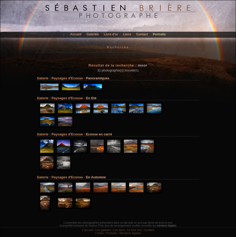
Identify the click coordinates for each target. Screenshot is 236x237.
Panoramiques (97, 78)
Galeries (92, 34)
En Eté (91, 98)
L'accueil (87, 230)
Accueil (76, 34)
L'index (99, 233)
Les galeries (103, 230)
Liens (127, 34)
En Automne (96, 177)
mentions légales (166, 225)
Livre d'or (111, 34)
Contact (142, 34)
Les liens (119, 230)
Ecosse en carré (99, 134)
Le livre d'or (134, 230)
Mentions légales (130, 233)
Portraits (159, 34)
